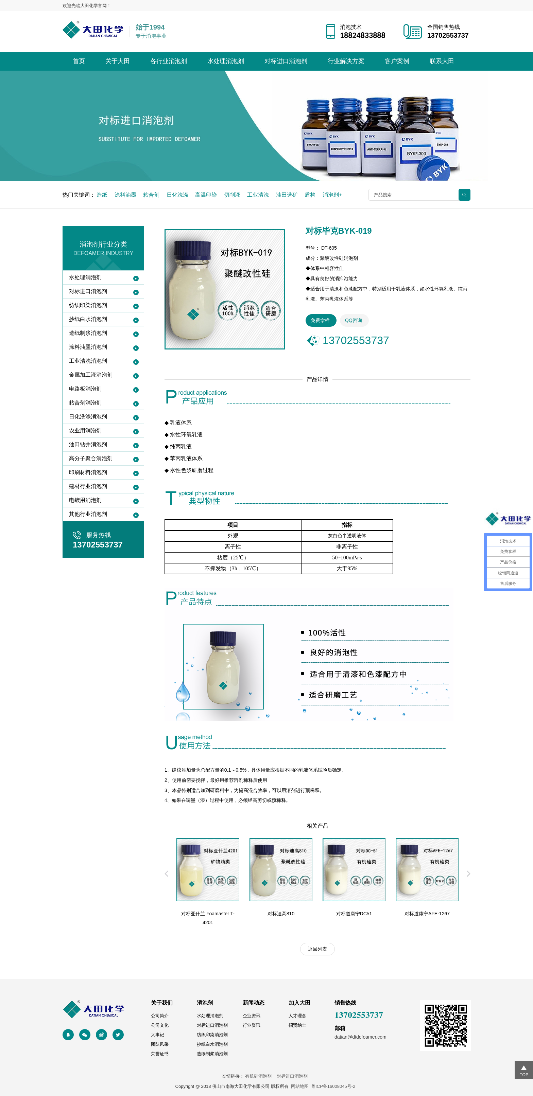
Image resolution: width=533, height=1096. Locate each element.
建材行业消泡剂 (88, 486)
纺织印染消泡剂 (88, 305)
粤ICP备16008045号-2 (333, 1086)
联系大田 (442, 61)
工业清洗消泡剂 (88, 361)
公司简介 (160, 1015)
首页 (79, 61)
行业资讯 (251, 1025)
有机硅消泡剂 (260, 1076)
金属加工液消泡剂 (91, 375)
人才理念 (297, 1015)
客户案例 (397, 61)
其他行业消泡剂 (88, 514)
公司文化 (160, 1025)
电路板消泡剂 (85, 389)
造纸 (102, 195)
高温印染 (206, 195)
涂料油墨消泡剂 (88, 347)
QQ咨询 (353, 320)
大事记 (157, 1034)
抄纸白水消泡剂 (88, 319)
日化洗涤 (177, 195)
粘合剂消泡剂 (85, 403)
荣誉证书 (160, 1053)
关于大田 (117, 61)
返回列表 (317, 949)
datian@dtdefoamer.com (360, 1037)
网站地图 (300, 1086)
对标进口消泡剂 (285, 61)
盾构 (310, 195)
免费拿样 (320, 320)
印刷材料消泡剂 (88, 472)
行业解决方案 (346, 61)
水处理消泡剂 (225, 61)
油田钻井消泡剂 (88, 444)
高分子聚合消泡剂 (91, 458)
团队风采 (160, 1044)
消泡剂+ (332, 195)
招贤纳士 (297, 1025)
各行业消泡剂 (168, 61)
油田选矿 (287, 195)
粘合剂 (151, 195)
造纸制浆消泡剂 (88, 333)
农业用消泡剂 (85, 430)
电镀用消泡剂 (85, 500)
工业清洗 (258, 195)
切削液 (232, 195)
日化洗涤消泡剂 (88, 416)
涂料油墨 (125, 195)
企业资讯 (251, 1015)
